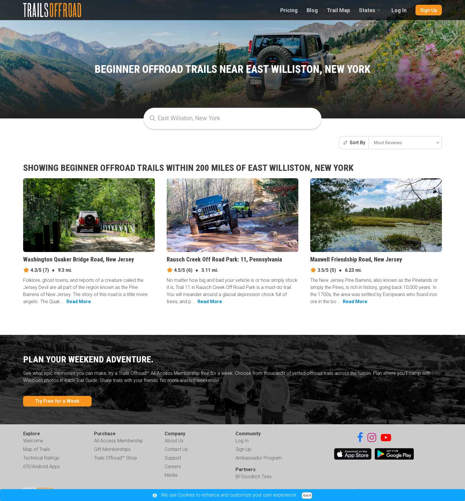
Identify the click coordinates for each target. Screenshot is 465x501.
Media (171, 475)
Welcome (33, 441)
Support (173, 458)
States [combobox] (367, 10)
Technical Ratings (41, 458)
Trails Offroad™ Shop (115, 458)
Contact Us (176, 449)
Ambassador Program (258, 458)
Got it (307, 495)
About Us (174, 441)
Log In (399, 10)
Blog (312, 10)
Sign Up (428, 10)
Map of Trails (36, 449)
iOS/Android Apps (41, 466)
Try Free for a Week (57, 401)
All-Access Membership (118, 441)
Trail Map (338, 10)
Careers (173, 466)
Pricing (289, 10)
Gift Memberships (112, 449)
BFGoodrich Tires (253, 476)
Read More (78, 301)
